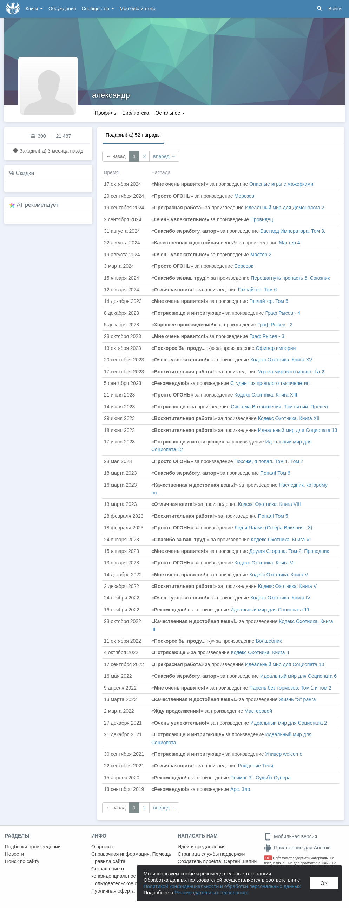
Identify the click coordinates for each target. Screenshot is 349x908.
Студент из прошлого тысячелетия (269, 383)
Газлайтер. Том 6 (257, 289)
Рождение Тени (255, 765)
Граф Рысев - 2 (274, 324)
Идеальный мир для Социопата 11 (270, 609)
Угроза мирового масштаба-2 (291, 371)
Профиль (105, 113)
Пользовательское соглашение (126, 883)
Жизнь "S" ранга (297, 699)
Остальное (170, 113)
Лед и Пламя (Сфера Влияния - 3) (273, 527)
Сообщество (98, 8)
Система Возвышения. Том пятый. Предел (279, 406)
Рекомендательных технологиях (211, 892)
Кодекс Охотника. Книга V (278, 574)
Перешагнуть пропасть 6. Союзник (290, 278)
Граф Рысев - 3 (266, 336)
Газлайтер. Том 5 (268, 301)
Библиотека (135, 113)
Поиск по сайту (22, 861)
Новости (14, 854)
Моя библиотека (138, 8)
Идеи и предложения (202, 846)
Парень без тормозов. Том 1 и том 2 (290, 688)
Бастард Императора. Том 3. (292, 231)
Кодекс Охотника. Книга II (260, 652)
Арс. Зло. (240, 789)
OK (324, 883)
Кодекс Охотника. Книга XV (281, 359)
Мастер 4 (289, 242)
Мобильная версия (290, 836)
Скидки (25, 173)
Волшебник (269, 641)
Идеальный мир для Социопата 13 (297, 430)
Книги (34, 8)
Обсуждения (62, 8)
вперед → (164, 156)
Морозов (245, 196)
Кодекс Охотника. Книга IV (280, 598)
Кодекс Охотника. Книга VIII (269, 504)
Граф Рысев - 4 (283, 313)
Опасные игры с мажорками (281, 184)
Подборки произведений (33, 846)
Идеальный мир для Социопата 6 (298, 676)
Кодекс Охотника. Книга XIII (266, 395)
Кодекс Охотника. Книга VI (281, 539)
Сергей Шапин (240, 861)
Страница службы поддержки (211, 854)
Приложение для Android (297, 848)
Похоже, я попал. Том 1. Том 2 (269, 461)
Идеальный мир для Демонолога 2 (284, 207)
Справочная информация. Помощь (131, 854)
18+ (268, 858)
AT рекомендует (38, 205)
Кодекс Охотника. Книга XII (289, 418)
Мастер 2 (260, 254)
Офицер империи (276, 348)
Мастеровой (258, 711)
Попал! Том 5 (273, 516)
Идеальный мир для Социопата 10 (284, 664)
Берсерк (244, 266)
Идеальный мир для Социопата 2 (288, 723)
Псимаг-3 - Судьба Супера (260, 777)
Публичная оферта (113, 891)
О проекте (102, 846)
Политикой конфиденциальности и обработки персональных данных (222, 886)
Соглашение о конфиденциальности (116, 872)
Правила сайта (108, 861)
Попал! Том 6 (275, 473)
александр (111, 95)
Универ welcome (284, 754)
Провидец (261, 219)
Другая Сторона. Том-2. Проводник (289, 551)
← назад (116, 156)
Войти (335, 8)
